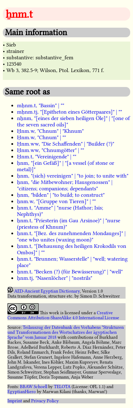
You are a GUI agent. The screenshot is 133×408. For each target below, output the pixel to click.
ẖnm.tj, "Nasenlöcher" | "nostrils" (54, 278)
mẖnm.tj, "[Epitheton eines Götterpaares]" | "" (69, 112)
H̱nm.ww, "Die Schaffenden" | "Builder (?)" (65, 144)
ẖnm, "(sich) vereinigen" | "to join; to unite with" (72, 176)
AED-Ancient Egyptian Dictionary (47, 291)
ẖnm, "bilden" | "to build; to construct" (61, 195)
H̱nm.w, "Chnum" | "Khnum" (50, 131)
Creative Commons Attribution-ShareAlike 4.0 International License (63, 315)
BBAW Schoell (33, 386)
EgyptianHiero (21, 391)
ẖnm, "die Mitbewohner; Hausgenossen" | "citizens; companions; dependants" (64, 185)
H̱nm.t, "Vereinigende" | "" (46, 156)
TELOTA (62, 386)
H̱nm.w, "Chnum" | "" (41, 137)
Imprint (14, 400)
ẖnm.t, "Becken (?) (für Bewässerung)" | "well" (70, 271)
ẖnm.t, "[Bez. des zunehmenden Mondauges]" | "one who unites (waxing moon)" (71, 236)
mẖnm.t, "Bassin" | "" (40, 105)
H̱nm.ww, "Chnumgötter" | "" (50, 150)
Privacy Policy (45, 400)
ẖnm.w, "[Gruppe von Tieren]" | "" (56, 201)
